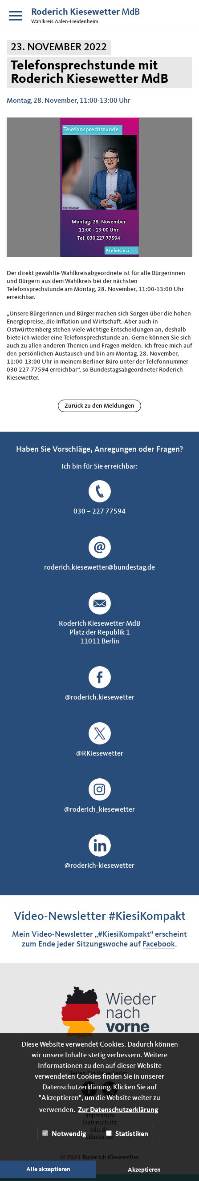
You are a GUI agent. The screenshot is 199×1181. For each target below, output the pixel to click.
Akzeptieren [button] (144, 1170)
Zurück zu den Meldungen (99, 406)
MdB (85, 12)
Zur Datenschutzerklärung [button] (118, 1110)
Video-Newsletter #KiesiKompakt (100, 916)
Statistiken (127, 1134)
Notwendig (64, 1134)
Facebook (158, 944)
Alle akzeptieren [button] (48, 1169)
